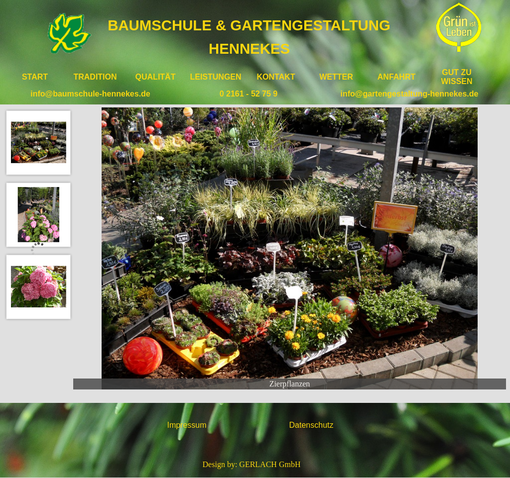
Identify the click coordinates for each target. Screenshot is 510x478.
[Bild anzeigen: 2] (38, 215)
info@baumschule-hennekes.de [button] (90, 94)
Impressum (186, 425)
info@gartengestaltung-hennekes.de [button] (410, 94)
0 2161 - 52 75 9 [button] (249, 94)
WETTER (336, 77)
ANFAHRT (396, 77)
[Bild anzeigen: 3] (38, 287)
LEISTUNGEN (215, 77)
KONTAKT (275, 77)
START (35, 77)
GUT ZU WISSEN (456, 77)
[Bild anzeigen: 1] (38, 142)
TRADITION (95, 77)
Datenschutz (311, 425)
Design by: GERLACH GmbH (252, 464)
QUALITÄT (155, 77)
